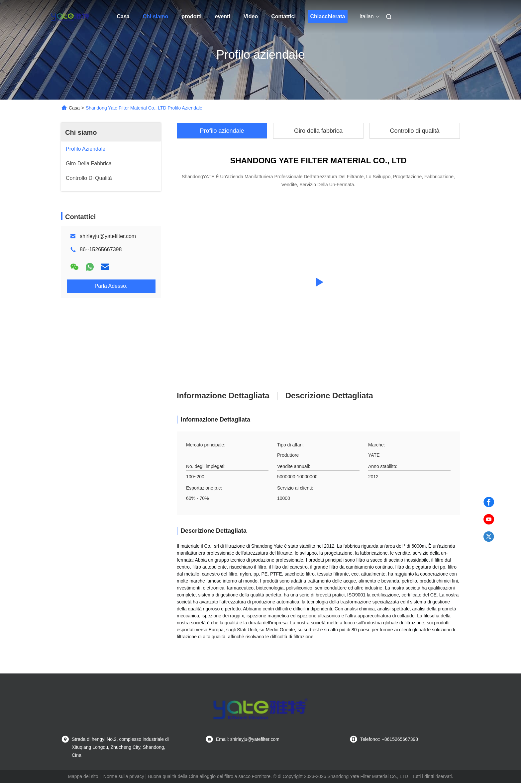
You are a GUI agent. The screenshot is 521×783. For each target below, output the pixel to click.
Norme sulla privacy (123, 776)
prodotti (191, 16)
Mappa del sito (83, 776)
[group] (318, 282)
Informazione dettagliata (223, 395)
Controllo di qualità (414, 130)
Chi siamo (155, 16)
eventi (222, 16)
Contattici (283, 16)
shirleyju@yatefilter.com (108, 236)
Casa (123, 16)
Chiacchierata (327, 16)
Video (251, 16)
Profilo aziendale (222, 130)
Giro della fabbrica (318, 130)
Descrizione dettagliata (329, 395)
